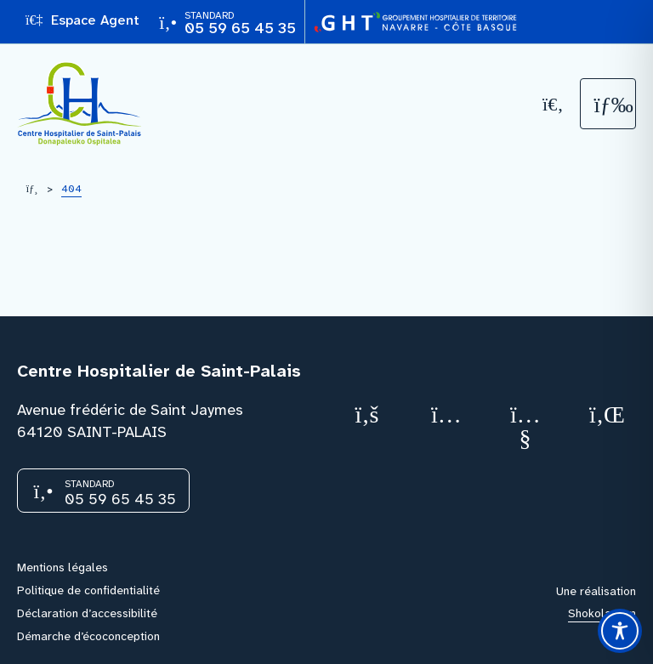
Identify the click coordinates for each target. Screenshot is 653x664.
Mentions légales (62, 567)
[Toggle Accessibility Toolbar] (619, 630)
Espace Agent (82, 20)
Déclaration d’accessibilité (87, 613)
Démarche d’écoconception (88, 636)
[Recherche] (553, 104)
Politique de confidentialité (88, 590)
